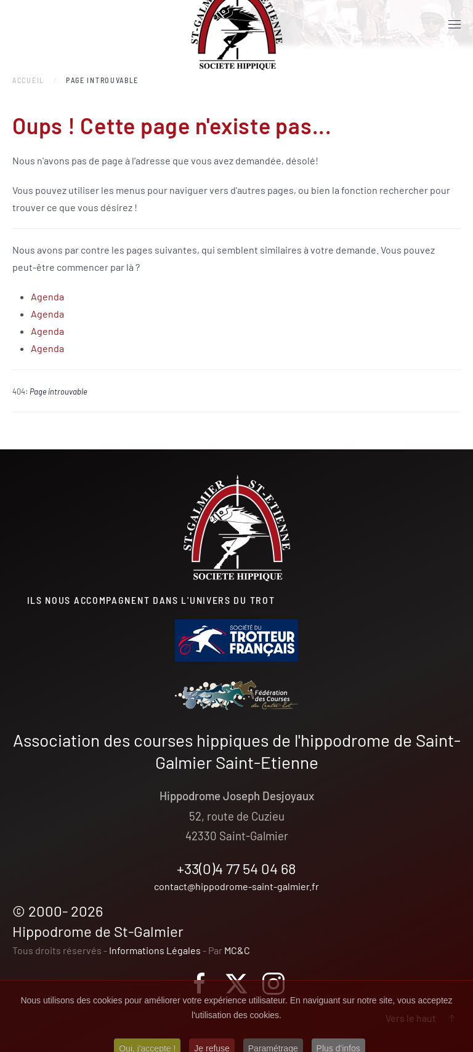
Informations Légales (155, 950)
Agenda (47, 296)
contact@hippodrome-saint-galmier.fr (236, 886)
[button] (454, 24)
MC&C (237, 950)
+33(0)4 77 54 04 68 (236, 868)
